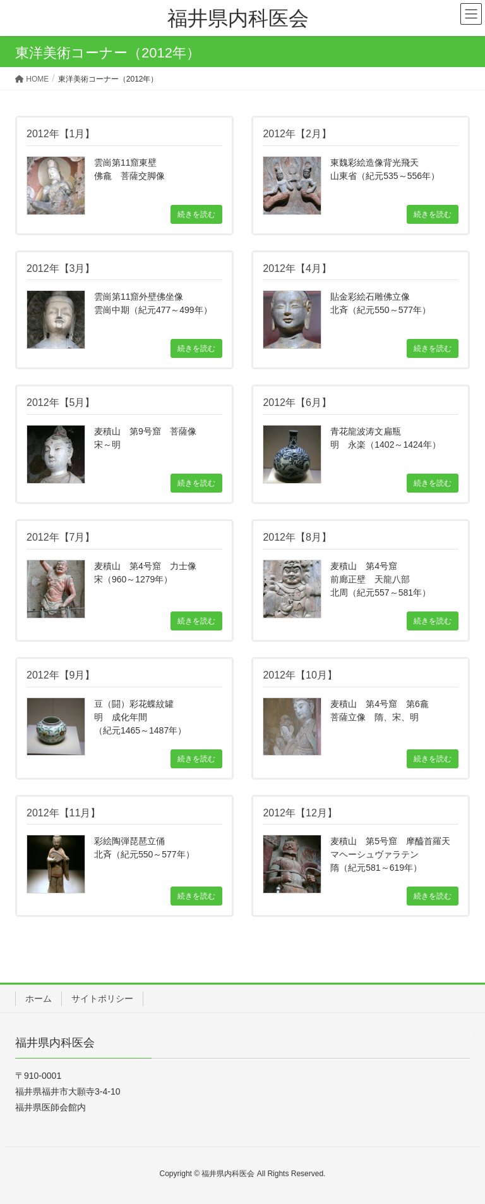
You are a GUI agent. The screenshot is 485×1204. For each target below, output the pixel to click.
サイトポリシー (102, 998)
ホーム (38, 998)
